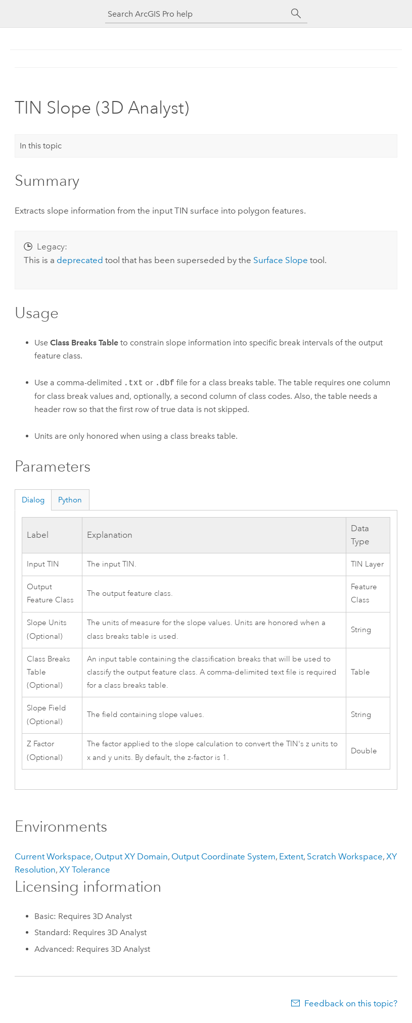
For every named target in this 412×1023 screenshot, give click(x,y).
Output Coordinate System (223, 856)
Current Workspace (53, 856)
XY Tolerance (84, 869)
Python (70, 499)
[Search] (296, 14)
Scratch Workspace (345, 856)
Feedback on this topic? (350, 1003)
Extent (291, 856)
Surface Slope (280, 260)
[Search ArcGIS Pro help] (196, 14)
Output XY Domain (131, 856)
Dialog (33, 499)
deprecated (80, 260)
